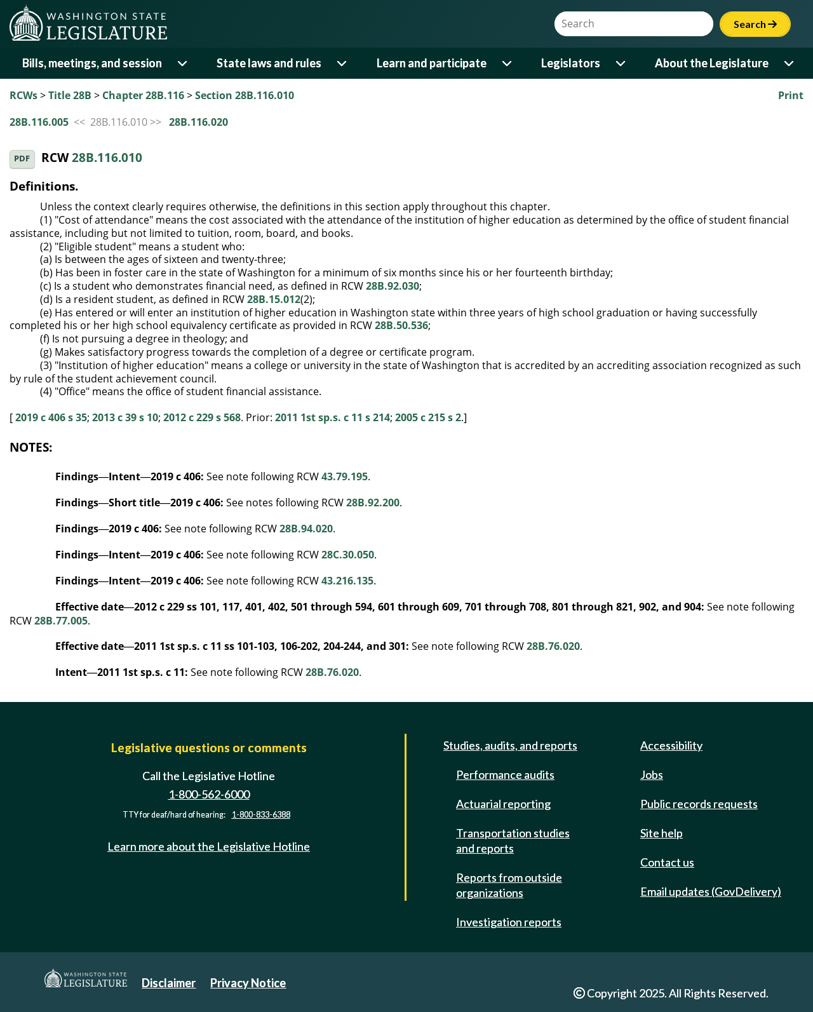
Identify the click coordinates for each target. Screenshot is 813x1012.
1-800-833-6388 (261, 815)
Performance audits (505, 774)
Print (790, 95)
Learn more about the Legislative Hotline (208, 846)
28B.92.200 (373, 502)
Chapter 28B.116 (143, 95)
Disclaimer (169, 983)
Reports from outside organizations (509, 885)
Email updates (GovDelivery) (710, 891)
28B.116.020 (198, 122)
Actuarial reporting (503, 804)
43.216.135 (347, 581)
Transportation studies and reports (513, 840)
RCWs (23, 95)
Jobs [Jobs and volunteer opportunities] (651, 774)
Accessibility (671, 745)
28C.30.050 (347, 555)
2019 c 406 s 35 (51, 417)
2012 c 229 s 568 (202, 417)
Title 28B (69, 95)
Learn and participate (432, 63)
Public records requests (699, 804)
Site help (661, 833)
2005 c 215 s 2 (428, 417)
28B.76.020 (553, 646)
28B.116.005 (39, 122)
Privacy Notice (248, 983)
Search (755, 24)
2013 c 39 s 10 (125, 417)
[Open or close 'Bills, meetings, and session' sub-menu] (183, 63)
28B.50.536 (401, 325)
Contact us (667, 862)
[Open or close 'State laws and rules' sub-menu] (342, 63)
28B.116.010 (107, 158)
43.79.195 (344, 476)
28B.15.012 (273, 299)
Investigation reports (508, 922)
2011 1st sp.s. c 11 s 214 (332, 417)
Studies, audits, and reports (510, 745)
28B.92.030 (392, 286)
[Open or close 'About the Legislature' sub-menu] (789, 63)
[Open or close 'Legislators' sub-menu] (621, 63)
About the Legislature (712, 63)
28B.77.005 (61, 621)
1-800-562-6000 (209, 794)
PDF (22, 158)
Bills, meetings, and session (92, 63)
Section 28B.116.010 (244, 95)
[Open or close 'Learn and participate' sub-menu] (507, 63)
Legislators (570, 63)
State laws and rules (269, 63)
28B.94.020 (306, 529)
